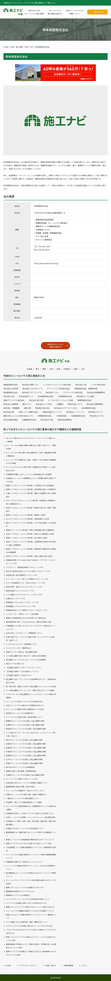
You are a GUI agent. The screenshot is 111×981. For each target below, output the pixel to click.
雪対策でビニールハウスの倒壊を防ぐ (20, 713)
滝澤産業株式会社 (84, 400)
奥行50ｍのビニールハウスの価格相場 (20, 767)
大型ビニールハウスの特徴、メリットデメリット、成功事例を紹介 (31, 817)
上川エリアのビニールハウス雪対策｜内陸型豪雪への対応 (27, 519)
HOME (8, 965)
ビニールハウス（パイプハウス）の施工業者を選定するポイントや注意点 (31, 882)
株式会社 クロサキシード (32, 388)
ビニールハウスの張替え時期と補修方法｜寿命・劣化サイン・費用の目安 (31, 447)
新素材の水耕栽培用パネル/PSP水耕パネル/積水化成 (26, 618)
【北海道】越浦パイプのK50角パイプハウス (22, 671)
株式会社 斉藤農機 (11, 408)
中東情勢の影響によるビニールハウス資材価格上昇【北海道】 (29, 474)
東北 (37, 369)
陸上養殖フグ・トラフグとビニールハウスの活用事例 (26, 660)
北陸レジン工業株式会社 (28, 412)
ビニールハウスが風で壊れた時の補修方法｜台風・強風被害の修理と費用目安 (31, 454)
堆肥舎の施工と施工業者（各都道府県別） (22, 771)
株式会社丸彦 (8, 412)
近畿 (58, 369)
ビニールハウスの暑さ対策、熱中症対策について (24, 717)
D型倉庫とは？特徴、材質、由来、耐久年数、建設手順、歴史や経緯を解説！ (30, 823)
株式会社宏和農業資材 (96, 392)
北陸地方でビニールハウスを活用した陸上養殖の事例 (26, 744)
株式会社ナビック (95, 412)
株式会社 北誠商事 (10, 404)
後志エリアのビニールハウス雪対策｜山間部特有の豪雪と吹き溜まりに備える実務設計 (31, 543)
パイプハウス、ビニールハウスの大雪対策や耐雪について (27, 899)
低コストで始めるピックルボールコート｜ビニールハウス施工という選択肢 (31, 440)
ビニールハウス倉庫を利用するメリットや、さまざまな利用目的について (31, 867)
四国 (75, 369)
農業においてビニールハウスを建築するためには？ (25, 887)
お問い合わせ (98, 12)
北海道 (29, 369)
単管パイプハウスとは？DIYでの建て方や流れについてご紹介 (29, 843)
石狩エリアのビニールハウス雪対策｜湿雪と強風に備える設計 (29, 556)
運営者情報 (68, 965)
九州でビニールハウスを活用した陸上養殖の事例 (24, 759)
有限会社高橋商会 (64, 419)
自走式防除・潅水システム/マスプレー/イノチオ (24, 587)
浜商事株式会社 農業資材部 (85, 388)
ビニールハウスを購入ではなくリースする (21, 779)
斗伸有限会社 (61, 415)
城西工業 (27, 408)
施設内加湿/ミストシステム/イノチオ (20, 590)
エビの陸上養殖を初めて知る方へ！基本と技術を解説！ (27, 656)
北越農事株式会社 (29, 419)
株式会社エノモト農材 (85, 396)
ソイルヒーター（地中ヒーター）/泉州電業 (22, 614)
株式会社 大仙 (81, 384)
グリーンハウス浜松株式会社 (58, 388)
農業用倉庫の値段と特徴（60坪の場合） (21, 786)
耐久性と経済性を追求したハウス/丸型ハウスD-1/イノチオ (28, 571)
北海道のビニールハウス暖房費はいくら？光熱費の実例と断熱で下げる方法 (31, 480)
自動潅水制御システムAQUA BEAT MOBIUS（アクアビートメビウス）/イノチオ (30, 562)
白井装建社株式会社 (46, 396)
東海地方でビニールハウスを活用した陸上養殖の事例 (26, 729)
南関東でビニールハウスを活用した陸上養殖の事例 (25, 721)
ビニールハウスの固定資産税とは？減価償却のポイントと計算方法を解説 (31, 808)
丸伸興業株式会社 (65, 396)
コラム (84, 965)
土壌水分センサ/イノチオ (15, 598)
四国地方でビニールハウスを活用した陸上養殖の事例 (26, 755)
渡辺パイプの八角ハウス (15, 663)
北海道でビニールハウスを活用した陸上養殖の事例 (25, 775)
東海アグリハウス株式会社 (14, 400)
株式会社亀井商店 (10, 419)
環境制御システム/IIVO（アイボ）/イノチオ (22, 602)
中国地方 (66, 369)
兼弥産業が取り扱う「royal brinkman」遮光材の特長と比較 (28, 622)
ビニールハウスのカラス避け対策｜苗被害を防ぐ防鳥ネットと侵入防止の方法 (31, 469)
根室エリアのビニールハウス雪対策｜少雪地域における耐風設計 (30, 485)
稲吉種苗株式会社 (10, 392)
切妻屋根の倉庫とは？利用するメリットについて (24, 862)
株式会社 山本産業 (10, 388)
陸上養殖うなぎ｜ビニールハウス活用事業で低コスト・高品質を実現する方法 (31, 681)
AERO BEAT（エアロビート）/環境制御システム (24, 633)
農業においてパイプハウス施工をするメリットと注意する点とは (30, 907)
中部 (51, 369)
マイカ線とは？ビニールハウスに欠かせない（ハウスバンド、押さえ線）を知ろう (31, 734)
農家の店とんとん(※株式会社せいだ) (18, 415)
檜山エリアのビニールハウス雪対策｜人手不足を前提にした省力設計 (31, 524)
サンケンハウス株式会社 (73, 392)
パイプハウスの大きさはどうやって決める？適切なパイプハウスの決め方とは (31, 931)
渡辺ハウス (26, 404)
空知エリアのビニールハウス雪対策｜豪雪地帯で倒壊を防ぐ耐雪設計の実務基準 (31, 550)
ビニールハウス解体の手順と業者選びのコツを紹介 (25, 709)
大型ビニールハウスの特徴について (74, 12)
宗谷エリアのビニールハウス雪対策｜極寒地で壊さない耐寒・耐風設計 (31, 509)
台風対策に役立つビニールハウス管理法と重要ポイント (27, 783)
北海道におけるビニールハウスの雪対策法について (25, 828)
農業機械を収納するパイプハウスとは (20, 891)
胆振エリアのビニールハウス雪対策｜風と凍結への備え (27, 538)
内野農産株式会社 (45, 415)
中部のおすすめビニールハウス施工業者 (34, 12)
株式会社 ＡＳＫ (52, 392)
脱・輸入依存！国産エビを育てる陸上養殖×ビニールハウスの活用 (31, 686)
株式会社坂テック (26, 396)
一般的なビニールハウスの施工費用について (22, 798)
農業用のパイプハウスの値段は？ (18, 895)
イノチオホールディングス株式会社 (57, 384)
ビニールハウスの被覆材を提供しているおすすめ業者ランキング (30, 911)
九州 (82, 369)
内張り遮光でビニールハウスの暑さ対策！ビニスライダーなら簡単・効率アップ (30, 638)
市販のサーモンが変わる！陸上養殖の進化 (22, 652)
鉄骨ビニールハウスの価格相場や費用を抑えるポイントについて (30, 839)
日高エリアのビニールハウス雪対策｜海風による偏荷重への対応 (30, 534)
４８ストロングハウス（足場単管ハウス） (22, 644)
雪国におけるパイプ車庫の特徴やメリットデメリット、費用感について (31, 916)
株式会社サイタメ (97, 415)
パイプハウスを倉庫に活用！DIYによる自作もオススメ (26, 903)
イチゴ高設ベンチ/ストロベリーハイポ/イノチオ (24, 594)
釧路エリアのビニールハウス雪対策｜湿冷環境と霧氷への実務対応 (31, 489)
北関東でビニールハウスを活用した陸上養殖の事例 (25, 725)
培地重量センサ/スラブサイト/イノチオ (21, 606)
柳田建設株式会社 (10, 384)
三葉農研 (59, 404)
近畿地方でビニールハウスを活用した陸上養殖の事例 (26, 747)
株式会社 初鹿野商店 (95, 404)
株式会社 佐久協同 (36, 400)
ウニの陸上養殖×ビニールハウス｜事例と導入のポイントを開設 (30, 690)
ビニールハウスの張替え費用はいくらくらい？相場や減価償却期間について (31, 856)
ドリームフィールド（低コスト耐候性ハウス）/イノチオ (27, 579)
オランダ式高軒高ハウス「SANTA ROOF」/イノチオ (25, 583)
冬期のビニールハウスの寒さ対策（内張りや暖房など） (27, 794)
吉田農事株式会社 (78, 415)
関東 (44, 369)
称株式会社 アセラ (75, 404)
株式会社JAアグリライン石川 (65, 408)
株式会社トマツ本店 (44, 404)
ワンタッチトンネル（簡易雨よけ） (19, 648)
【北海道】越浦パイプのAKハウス (18, 675)
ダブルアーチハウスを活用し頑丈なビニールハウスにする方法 (29, 926)
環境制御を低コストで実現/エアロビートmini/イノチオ (26, 610)
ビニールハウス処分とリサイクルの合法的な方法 (24, 701)
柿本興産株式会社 (89, 408)
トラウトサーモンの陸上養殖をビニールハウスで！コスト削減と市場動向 (31, 696)
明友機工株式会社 (42, 408)
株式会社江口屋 (47, 419)
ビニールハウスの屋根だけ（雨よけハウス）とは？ (25, 790)
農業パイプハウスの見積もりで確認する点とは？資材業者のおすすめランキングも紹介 (31, 953)
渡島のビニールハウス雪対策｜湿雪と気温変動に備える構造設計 (30, 530)
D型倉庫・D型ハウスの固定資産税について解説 (24, 802)
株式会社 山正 (9, 396)
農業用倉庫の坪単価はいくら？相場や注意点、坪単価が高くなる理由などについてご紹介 (31, 946)
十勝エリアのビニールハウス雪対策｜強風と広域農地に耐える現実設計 (31, 495)
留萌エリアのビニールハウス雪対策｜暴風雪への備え (26, 515)
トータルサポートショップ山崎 (60, 400)
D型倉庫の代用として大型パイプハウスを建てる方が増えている (30, 813)
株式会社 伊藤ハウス (30, 384)
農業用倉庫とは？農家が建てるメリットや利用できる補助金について (31, 834)
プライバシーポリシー (28, 965)
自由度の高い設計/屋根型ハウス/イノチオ (21, 575)
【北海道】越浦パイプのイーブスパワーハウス (23, 667)
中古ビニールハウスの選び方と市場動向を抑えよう (25, 705)
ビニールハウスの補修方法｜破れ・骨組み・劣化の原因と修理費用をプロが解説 (31, 461)
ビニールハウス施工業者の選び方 (55, 12)
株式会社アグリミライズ (31, 392)
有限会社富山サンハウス (52, 412)
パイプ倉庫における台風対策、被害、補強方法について (27, 922)
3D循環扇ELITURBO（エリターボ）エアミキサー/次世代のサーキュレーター (30, 627)
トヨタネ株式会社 (98, 384)
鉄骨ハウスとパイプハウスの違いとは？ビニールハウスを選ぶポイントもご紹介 (31, 938)
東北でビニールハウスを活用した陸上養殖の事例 (24, 740)
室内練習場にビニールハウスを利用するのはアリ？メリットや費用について (31, 874)
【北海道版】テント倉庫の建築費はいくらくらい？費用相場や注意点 (31, 849)
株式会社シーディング (75, 412)
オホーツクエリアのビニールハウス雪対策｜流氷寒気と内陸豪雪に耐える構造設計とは (31, 502)
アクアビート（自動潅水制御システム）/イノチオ (24, 567)
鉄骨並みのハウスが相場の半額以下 (55, 345)
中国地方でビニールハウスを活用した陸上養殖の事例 (26, 751)
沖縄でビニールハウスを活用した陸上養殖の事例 (24, 763)
